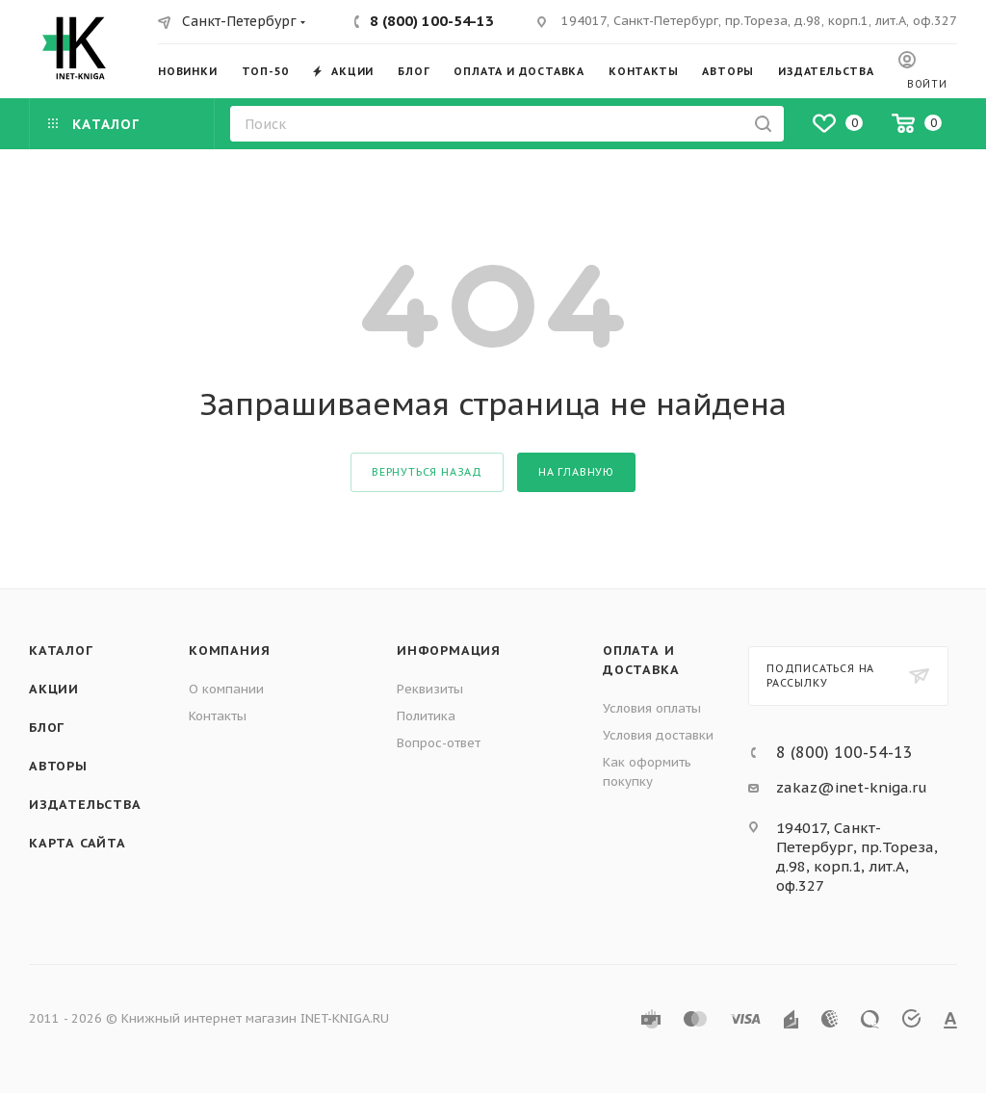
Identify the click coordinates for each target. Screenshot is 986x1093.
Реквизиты (430, 689)
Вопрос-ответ (438, 743)
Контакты (217, 716)
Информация (449, 650)
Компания (229, 650)
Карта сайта (77, 843)
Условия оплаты (652, 708)
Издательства (85, 804)
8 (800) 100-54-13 (432, 21)
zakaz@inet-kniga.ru (851, 787)
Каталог (61, 650)
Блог (47, 727)
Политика (426, 716)
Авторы (58, 766)
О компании (226, 689)
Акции (54, 689)
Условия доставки (658, 735)
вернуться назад (427, 472)
